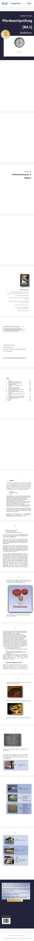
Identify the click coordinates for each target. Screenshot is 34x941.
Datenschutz (20, 935)
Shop (29, 3)
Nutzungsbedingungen (10, 938)
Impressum (11, 935)
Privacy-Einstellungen (24, 938)
